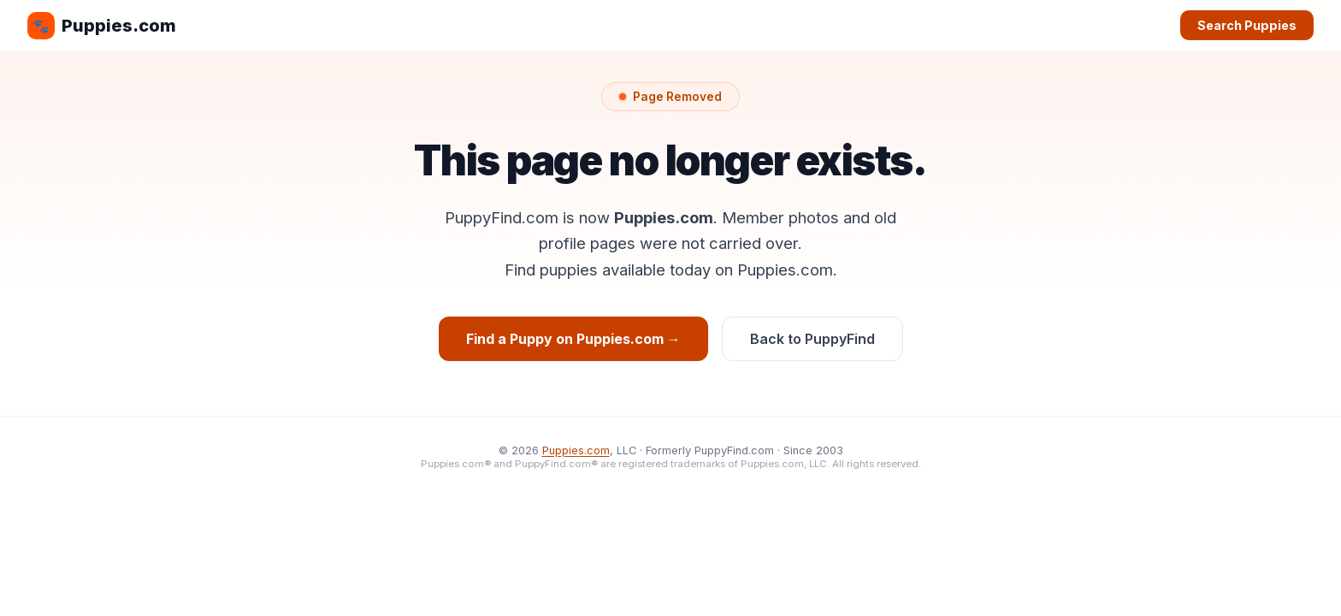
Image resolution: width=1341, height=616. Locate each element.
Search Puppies (1247, 25)
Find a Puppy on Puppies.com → (573, 338)
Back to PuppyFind (812, 338)
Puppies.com (101, 25)
